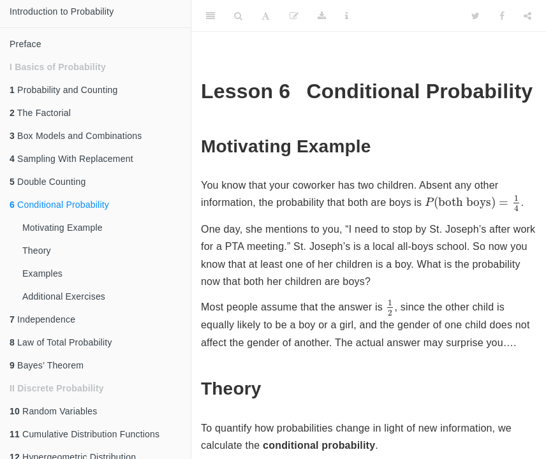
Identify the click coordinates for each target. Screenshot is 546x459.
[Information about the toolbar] (347, 16)
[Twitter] (475, 16)
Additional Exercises (63, 296)
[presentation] (473, 203)
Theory (36, 250)
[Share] (527, 16)
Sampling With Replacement (71, 159)
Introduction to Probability (62, 11)
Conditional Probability (59, 205)
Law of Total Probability (61, 342)
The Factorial (40, 113)
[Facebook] (502, 16)
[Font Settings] (265, 16)
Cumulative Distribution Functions (84, 434)
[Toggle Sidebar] (210, 16)
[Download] (322, 16)
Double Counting (47, 182)
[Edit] (294, 16)
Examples (42, 273)
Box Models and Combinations (76, 136)
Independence (42, 319)
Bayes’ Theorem (47, 365)
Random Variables (53, 411)
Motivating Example (62, 227)
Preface (25, 44)
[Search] (238, 16)
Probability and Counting (63, 90)
